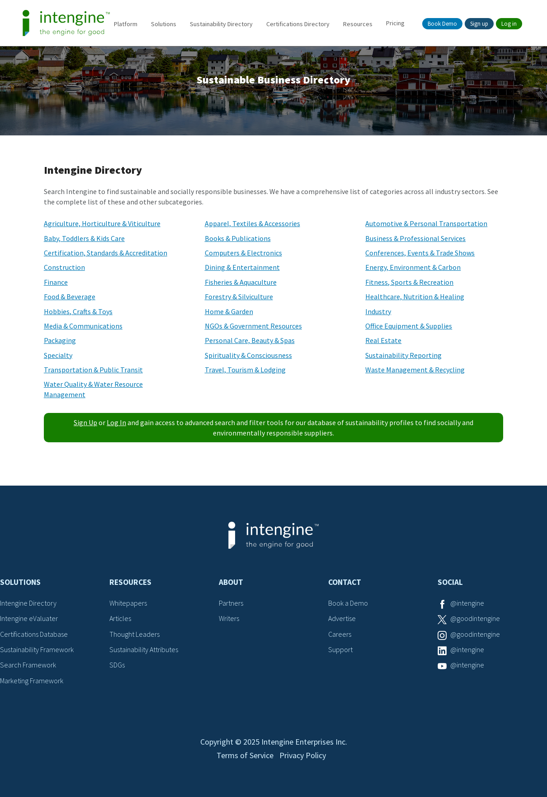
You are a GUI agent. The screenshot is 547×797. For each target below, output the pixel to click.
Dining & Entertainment (242, 267)
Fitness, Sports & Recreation (409, 282)
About (231, 582)
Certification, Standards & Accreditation (105, 252)
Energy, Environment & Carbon (413, 267)
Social (450, 582)
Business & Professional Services (415, 238)
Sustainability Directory (221, 24)
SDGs (117, 664)
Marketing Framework (31, 680)
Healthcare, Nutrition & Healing (414, 296)
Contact (344, 582)
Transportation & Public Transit (93, 369)
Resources (358, 24)
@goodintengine (475, 618)
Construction (64, 267)
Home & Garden (229, 311)
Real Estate (383, 340)
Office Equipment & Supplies (408, 325)
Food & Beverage (69, 296)
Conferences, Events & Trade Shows (420, 252)
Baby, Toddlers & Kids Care (84, 238)
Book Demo (442, 24)
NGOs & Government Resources (253, 325)
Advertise (342, 618)
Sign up (479, 24)
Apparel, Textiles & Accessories (252, 223)
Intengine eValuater (29, 618)
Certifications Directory (298, 24)
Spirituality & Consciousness (248, 355)
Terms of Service (245, 755)
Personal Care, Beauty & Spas (250, 340)
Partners (231, 602)
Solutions (163, 24)
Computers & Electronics (243, 252)
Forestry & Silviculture (239, 296)
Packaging (60, 340)
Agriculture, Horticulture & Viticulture (102, 223)
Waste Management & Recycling (415, 369)
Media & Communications (83, 325)
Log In (116, 422)
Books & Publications (238, 238)
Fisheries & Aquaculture (241, 282)
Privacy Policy (302, 755)
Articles (120, 618)
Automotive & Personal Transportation (426, 223)
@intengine (467, 602)
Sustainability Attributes (143, 649)
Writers (229, 618)
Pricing (395, 23)
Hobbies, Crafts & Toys (78, 311)
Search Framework (28, 664)
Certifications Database (34, 634)
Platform (125, 24)
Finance (56, 282)
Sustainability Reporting (403, 355)
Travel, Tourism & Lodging (245, 369)
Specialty (58, 355)
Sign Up (85, 422)
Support (340, 649)
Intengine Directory (28, 602)
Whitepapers (128, 602)
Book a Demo (348, 602)
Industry (378, 311)
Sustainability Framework (37, 649)
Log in (509, 24)
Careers (339, 634)
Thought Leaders (134, 634)
